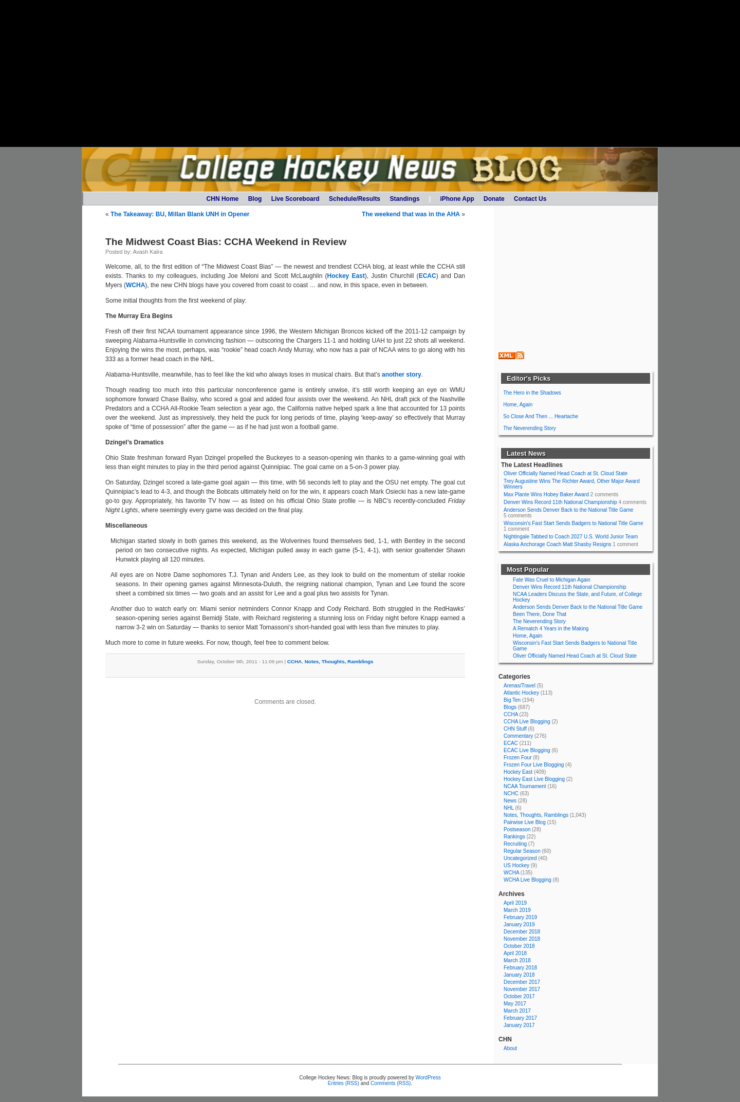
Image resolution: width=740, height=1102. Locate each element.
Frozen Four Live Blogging (534, 765)
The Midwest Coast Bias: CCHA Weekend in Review (225, 241)
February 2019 (520, 917)
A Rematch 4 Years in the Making (550, 628)
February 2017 (520, 1018)
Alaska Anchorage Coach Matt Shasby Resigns (558, 544)
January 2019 (519, 924)
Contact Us (530, 198)
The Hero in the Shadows (532, 393)
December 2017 (522, 982)
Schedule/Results (354, 198)
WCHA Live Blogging (527, 880)
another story (401, 374)
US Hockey (516, 865)
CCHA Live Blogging (527, 721)
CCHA (294, 661)
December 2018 (522, 932)
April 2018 (515, 953)
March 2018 (517, 960)
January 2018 (519, 975)
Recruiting (515, 844)
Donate (494, 198)
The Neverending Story (529, 428)
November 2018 (522, 939)
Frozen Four (517, 757)
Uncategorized (520, 858)
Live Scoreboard (295, 198)
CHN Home (223, 198)
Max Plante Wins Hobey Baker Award (546, 494)
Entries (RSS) (343, 1083)
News (510, 801)
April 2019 (515, 903)
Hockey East (346, 275)
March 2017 (517, 1011)
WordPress (427, 1077)
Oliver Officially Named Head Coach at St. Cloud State (565, 473)
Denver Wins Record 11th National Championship (560, 502)
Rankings (514, 836)
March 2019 (517, 910)
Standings (404, 198)
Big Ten (512, 700)
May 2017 (515, 1003)
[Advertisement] (370, 73)
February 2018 (520, 967)
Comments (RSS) (391, 1083)
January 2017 (519, 1025)
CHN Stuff (515, 729)
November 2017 (522, 989)
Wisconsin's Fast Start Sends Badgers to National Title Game (573, 523)
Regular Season (522, 851)
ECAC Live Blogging (527, 750)
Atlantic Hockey (521, 693)
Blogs (510, 707)
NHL (509, 808)
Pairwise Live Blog (525, 822)
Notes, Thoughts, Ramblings (339, 661)
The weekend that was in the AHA (411, 214)
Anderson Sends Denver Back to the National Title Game (568, 510)
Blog (255, 198)
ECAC (427, 275)
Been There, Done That (539, 614)
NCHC (511, 793)
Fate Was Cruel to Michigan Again (551, 580)
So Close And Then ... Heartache (540, 416)
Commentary (518, 736)
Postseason (517, 829)
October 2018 (519, 946)
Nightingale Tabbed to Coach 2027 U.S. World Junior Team (571, 536)
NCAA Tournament (525, 786)
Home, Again (517, 404)
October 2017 (519, 996)
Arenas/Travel (519, 685)
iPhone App (457, 198)
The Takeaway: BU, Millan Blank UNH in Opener (180, 214)
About (510, 1048)
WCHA (135, 285)
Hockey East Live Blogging (534, 779)
